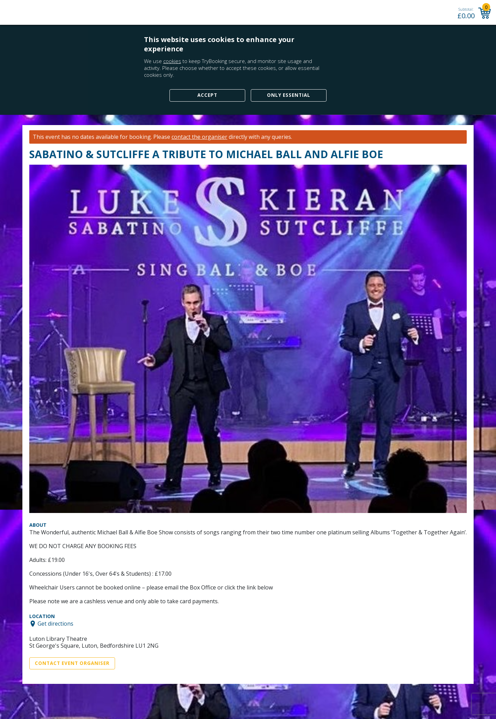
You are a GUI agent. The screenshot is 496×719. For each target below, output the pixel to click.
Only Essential (288, 95)
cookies (172, 61)
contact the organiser (199, 137)
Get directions (55, 623)
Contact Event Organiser (72, 663)
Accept (207, 95)
